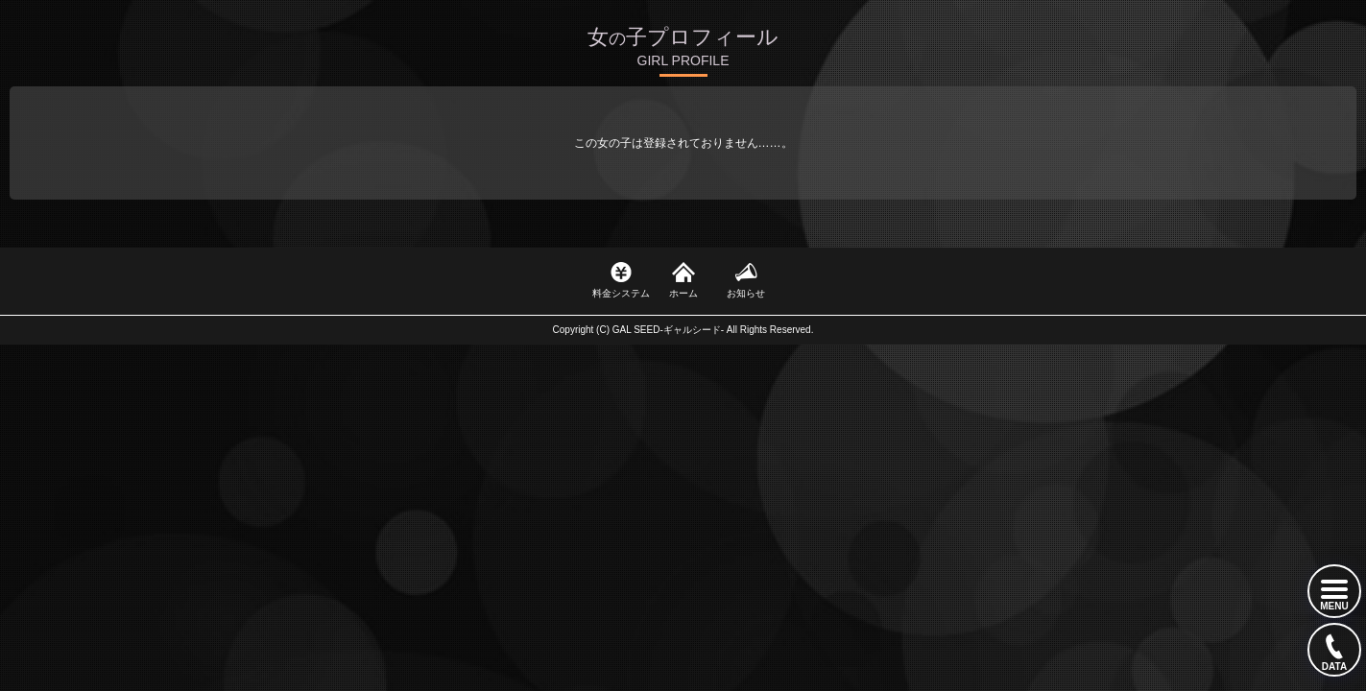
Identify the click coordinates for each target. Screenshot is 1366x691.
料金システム (621, 293)
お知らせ (746, 293)
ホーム (683, 293)
